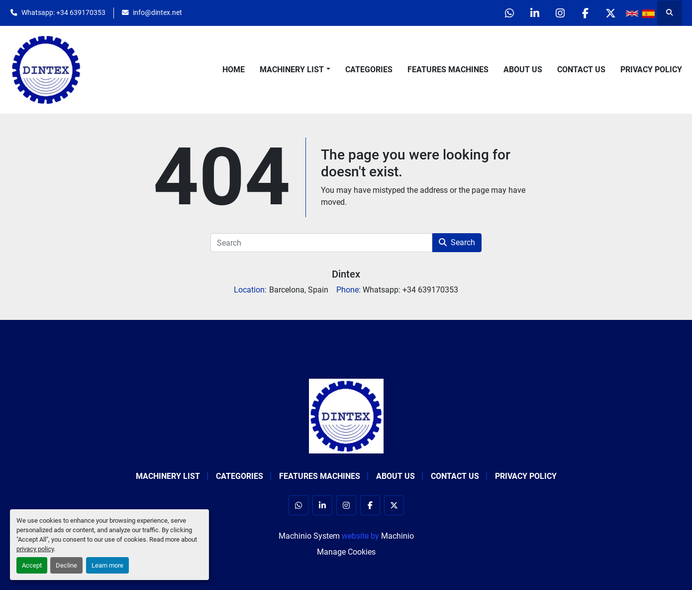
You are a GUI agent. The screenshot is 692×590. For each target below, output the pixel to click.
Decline (66, 565)
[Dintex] (346, 415)
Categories (369, 69)
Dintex (346, 274)
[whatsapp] (509, 12)
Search (457, 242)
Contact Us (581, 69)
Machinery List (292, 69)
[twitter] (610, 12)
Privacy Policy (651, 69)
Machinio (397, 536)
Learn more (107, 565)
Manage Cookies (346, 552)
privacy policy (35, 549)
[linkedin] (534, 12)
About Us (522, 69)
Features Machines (448, 69)
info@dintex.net (157, 12)
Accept (32, 565)
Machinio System (309, 536)
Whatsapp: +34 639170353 (63, 12)
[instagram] (560, 12)
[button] (295, 70)
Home (233, 69)
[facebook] (585, 12)
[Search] (321, 242)
